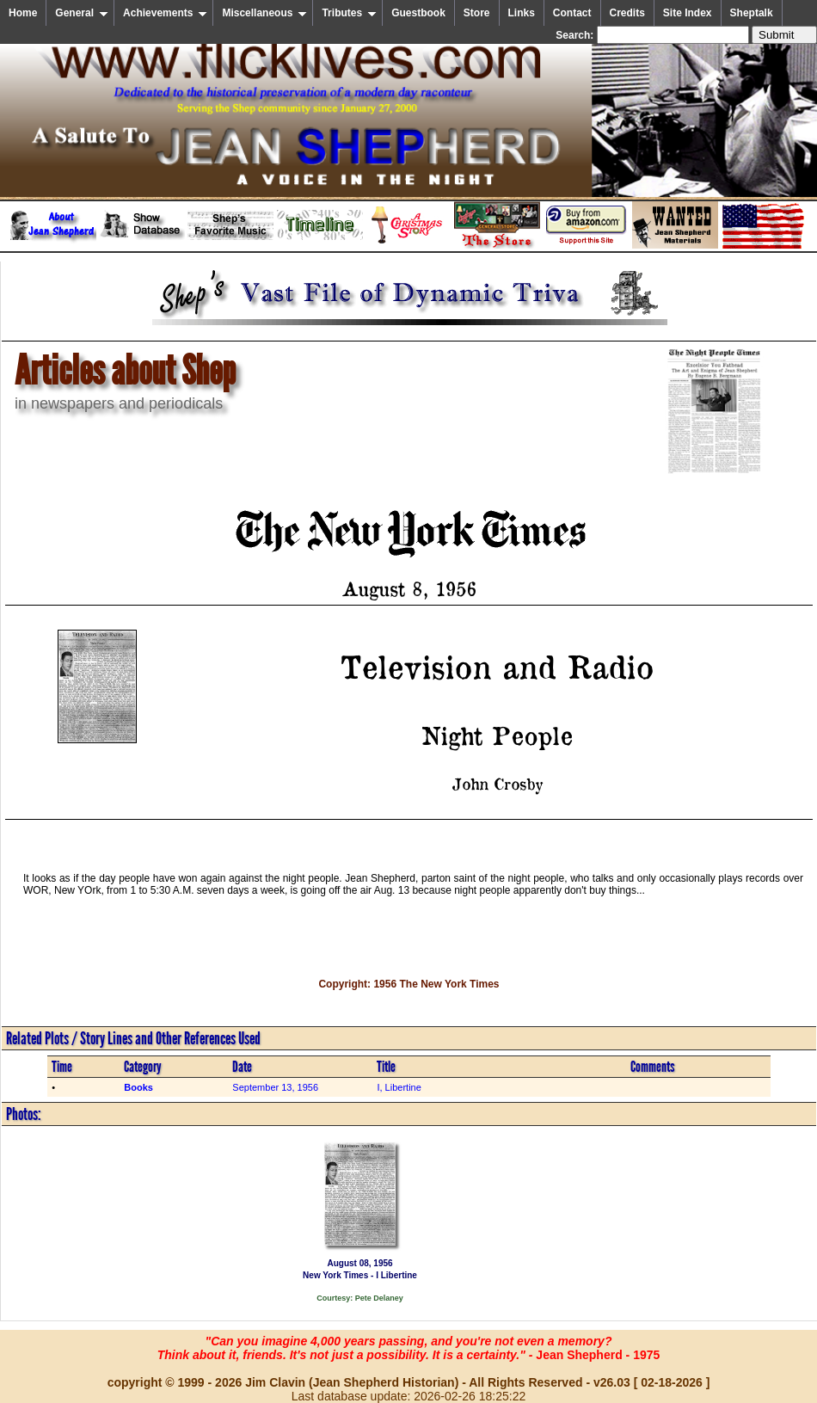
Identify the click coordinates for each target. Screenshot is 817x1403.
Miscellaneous (264, 13)
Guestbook (418, 13)
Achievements (165, 13)
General (81, 13)
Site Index (687, 13)
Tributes (349, 13)
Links (521, 13)
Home (23, 13)
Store (477, 13)
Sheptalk (751, 13)
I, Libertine (399, 1087)
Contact (572, 13)
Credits (627, 13)
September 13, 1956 (275, 1087)
